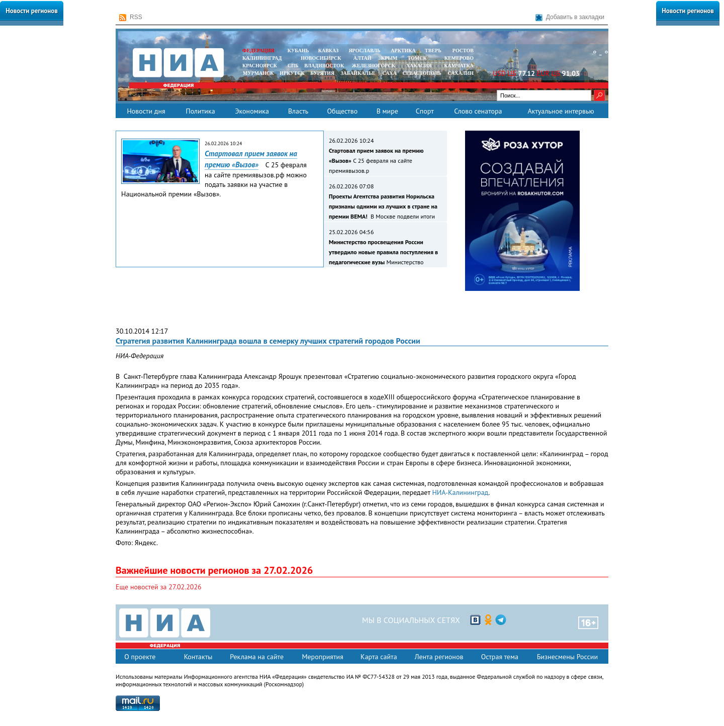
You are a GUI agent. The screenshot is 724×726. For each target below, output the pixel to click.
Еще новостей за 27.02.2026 (159, 586)
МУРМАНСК (258, 73)
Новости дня (146, 111)
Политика (200, 111)
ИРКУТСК (292, 73)
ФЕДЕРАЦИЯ (258, 50)
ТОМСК (418, 58)
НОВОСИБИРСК (321, 58)
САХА (389, 73)
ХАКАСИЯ (418, 65)
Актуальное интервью (560, 111)
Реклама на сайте (257, 656)
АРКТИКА (403, 50)
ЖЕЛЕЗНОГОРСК (373, 65)
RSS (130, 17)
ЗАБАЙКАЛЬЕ (358, 73)
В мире (387, 111)
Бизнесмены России (567, 656)
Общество (342, 111)
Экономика (252, 111)
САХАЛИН (461, 73)
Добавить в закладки (569, 17)
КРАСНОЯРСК (259, 65)
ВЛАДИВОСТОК (324, 65)
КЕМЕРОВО (459, 58)
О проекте (139, 656)
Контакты (198, 656)
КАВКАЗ (328, 50)
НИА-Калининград (460, 492)
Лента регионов (439, 656)
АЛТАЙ (362, 58)
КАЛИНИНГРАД (262, 58)
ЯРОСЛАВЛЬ (364, 50)
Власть (298, 111)
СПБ (293, 65)
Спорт (425, 111)
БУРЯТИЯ (322, 73)
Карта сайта (378, 656)
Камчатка (458, 65)
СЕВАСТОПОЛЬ (421, 73)
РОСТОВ (463, 50)
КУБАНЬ (298, 50)
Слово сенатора (478, 111)
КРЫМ (389, 58)
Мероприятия (322, 656)
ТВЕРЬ (433, 50)
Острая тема (499, 656)
